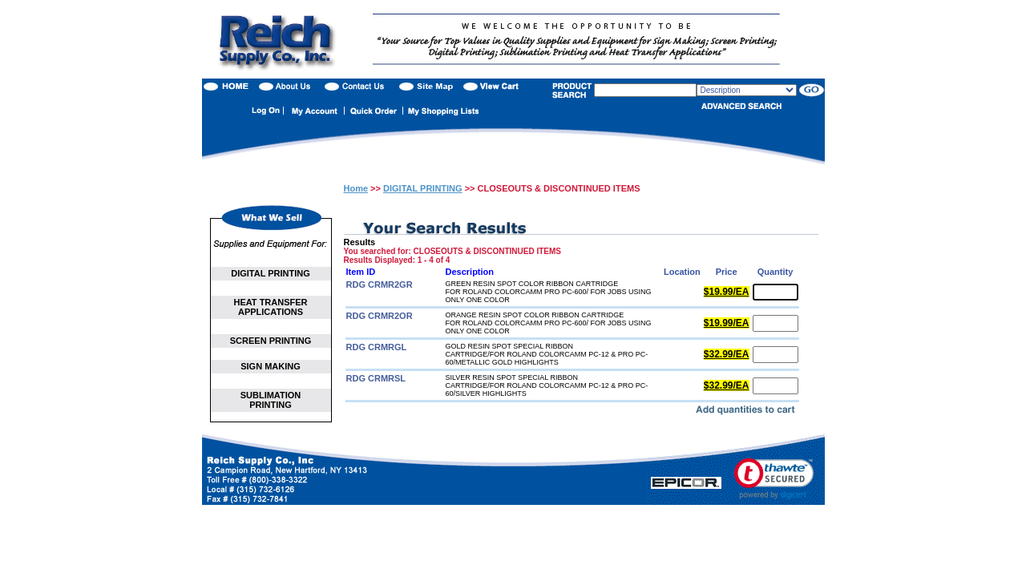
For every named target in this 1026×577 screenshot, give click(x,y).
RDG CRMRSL (376, 378)
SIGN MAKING (270, 366)
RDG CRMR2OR (379, 316)
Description (470, 271)
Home (356, 188)
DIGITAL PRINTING (270, 273)
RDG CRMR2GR (379, 284)
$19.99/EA (726, 291)
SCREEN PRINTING (270, 340)
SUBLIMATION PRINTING (270, 400)
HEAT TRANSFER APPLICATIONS (270, 307)
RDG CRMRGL (376, 347)
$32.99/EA (726, 354)
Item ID (361, 271)
